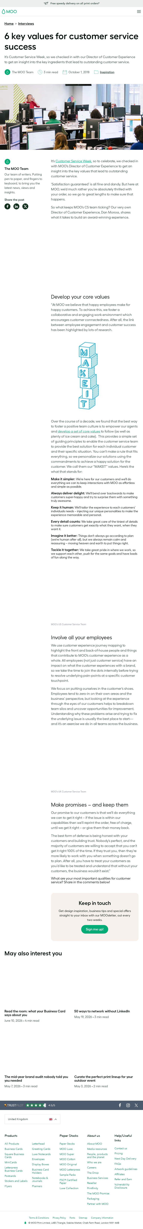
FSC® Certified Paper (68, 1181)
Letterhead (38, 1143)
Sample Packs (68, 1174)
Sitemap (83, 1217)
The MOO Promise (98, 1193)
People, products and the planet (97, 1155)
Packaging (93, 1198)
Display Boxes (40, 1164)
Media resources (97, 1149)
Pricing (119, 1153)
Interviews (26, 24)
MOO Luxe (66, 1149)
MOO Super (67, 1154)
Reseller (92, 1183)
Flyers (8, 1186)
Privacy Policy (59, 1217)
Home (9, 24)
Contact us (121, 1148)
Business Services (97, 1178)
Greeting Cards (41, 1149)
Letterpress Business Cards (14, 1169)
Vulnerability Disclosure (122, 1186)
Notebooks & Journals (40, 1179)
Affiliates (120, 1174)
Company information (102, 1217)
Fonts (72, 1217)
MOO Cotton (67, 1159)
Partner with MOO (97, 1204)
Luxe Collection (69, 1188)
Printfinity (92, 1188)
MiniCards (11, 1162)
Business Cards (14, 1149)
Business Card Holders (40, 1171)
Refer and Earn (123, 1179)
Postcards (10, 1176)
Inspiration (107, 72)
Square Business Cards (14, 1155)
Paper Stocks (67, 1143)
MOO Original (68, 1164)
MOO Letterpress (70, 1169)
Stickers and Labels (16, 1181)
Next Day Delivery (125, 1158)
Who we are (94, 1162)
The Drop (93, 1172)
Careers (91, 1167)
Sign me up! (95, 929)
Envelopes (38, 1159)
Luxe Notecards (41, 1154)
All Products (12, 1143)
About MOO (94, 1143)
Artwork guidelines (126, 1169)
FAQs (118, 1163)
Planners (37, 1186)
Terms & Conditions (39, 1217)
